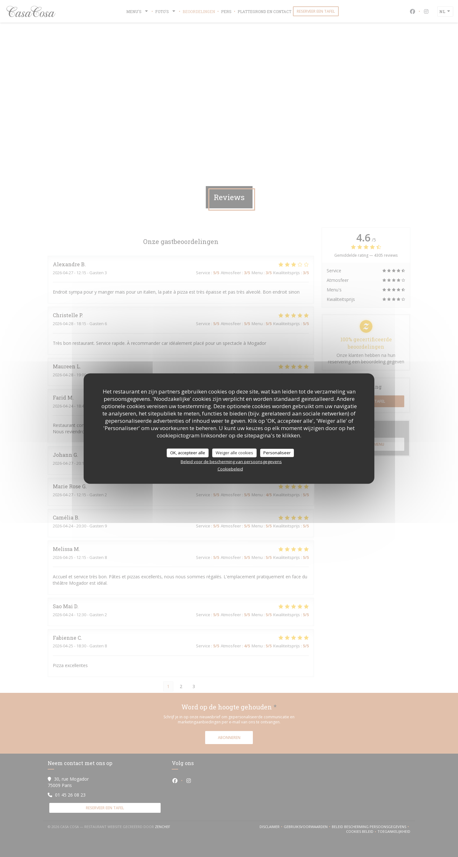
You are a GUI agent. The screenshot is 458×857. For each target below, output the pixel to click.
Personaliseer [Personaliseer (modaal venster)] (277, 453)
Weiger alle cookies (234, 453)
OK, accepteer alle (187, 453)
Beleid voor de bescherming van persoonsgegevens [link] (231, 461)
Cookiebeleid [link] (230, 468)
